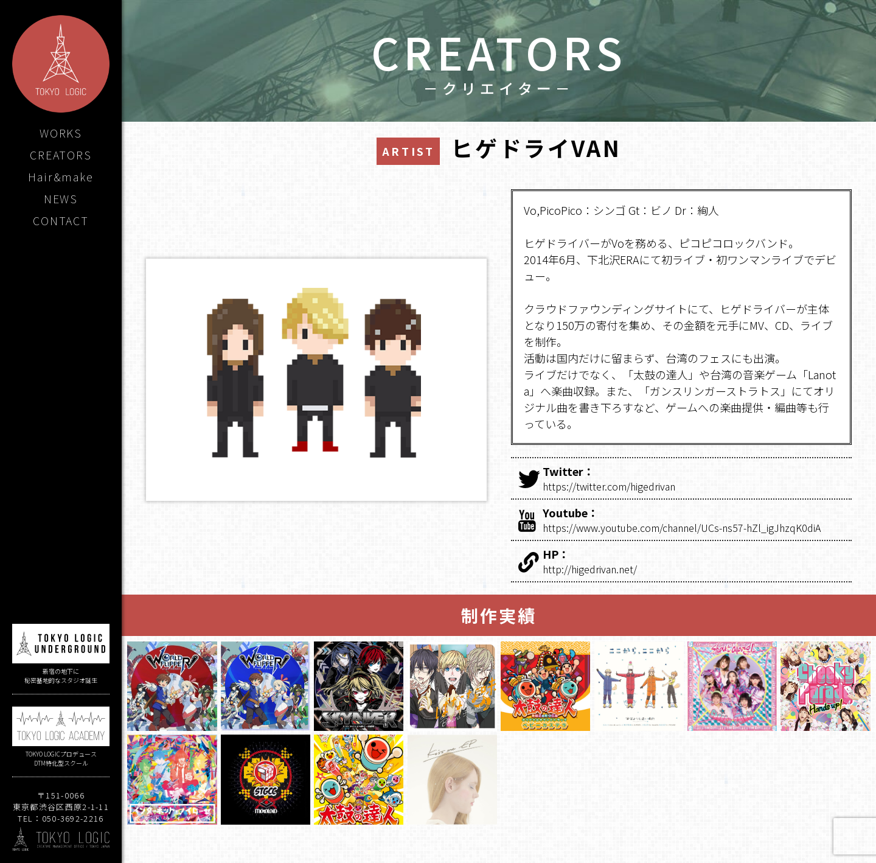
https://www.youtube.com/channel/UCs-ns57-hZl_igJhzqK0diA (695, 520)
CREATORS (60, 154)
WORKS (61, 133)
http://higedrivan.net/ (695, 561)
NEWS (61, 198)
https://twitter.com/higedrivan (695, 478)
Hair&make (60, 176)
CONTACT (61, 220)
